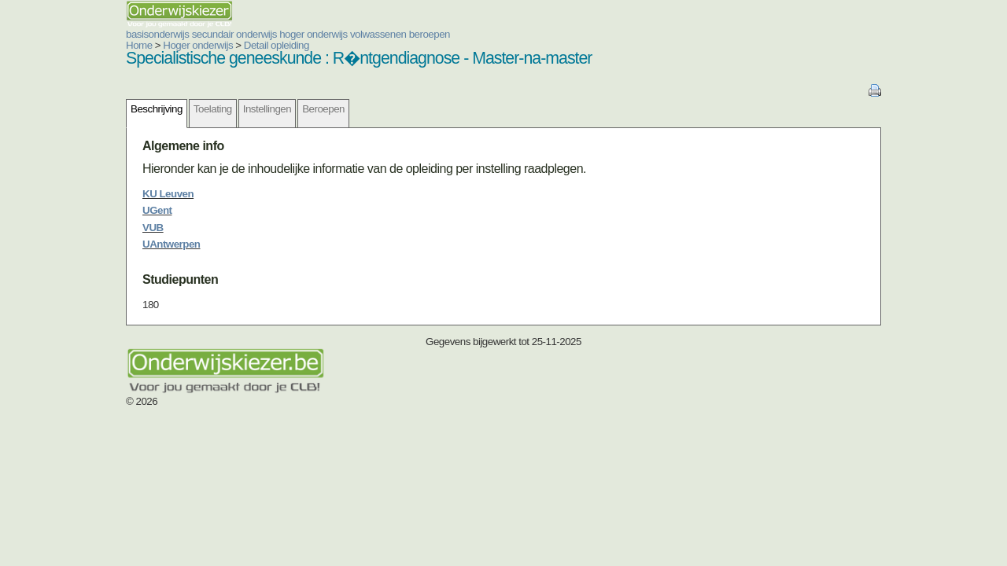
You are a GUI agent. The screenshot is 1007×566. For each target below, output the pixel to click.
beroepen (335, 34)
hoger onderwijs (219, 34)
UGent (63, 210)
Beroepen (229, 109)
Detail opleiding (182, 45)
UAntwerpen (77, 244)
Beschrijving (62, 109)
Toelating (118, 109)
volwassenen (284, 34)
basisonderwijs (62, 34)
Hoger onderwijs (103, 45)
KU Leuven (73, 194)
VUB (58, 227)
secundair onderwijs (140, 34)
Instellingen (173, 109)
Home (44, 45)
